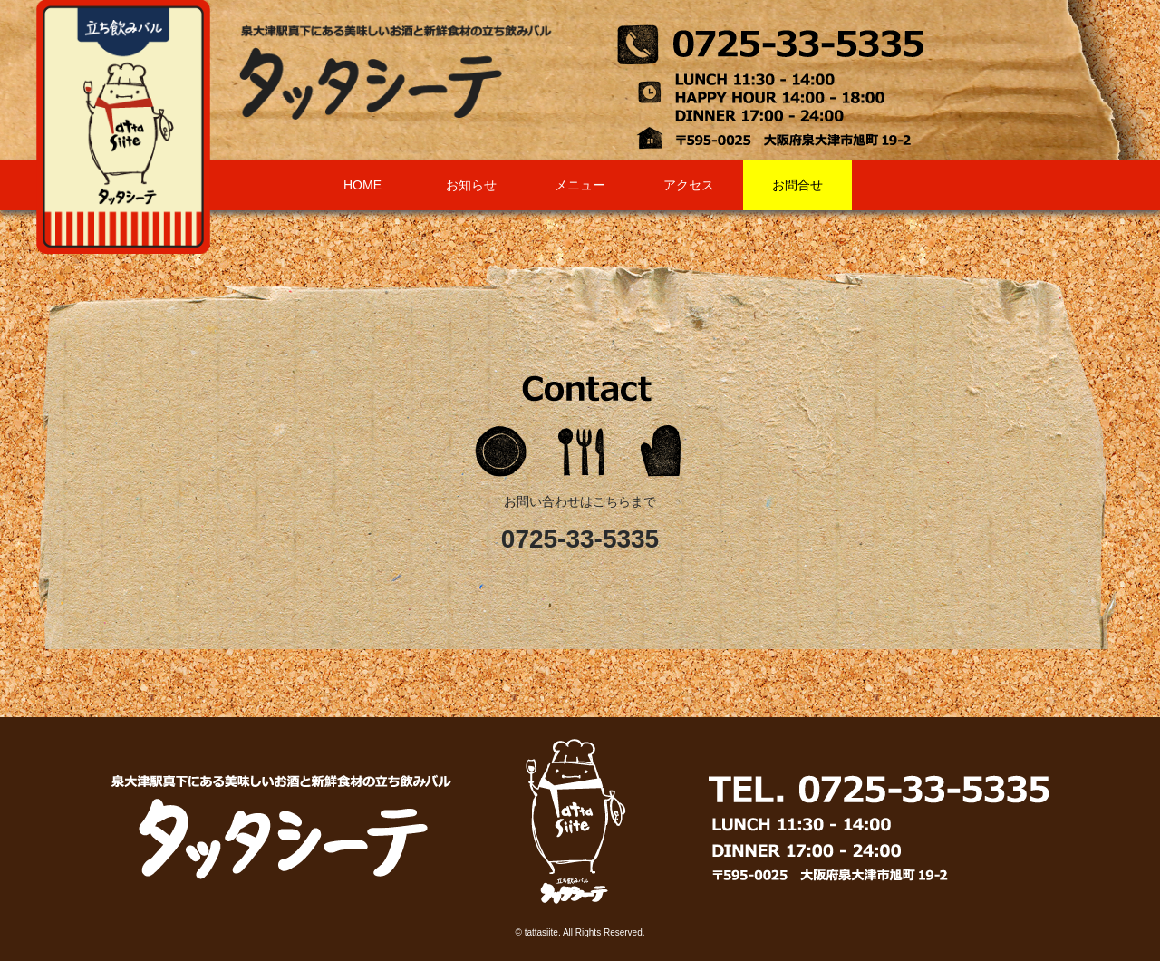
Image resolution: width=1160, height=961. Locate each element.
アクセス (688, 185)
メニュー (580, 185)
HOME (362, 185)
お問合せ (797, 185)
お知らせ (471, 185)
